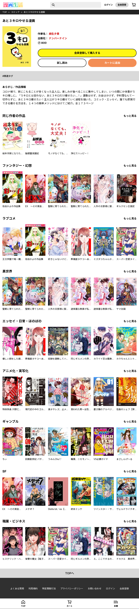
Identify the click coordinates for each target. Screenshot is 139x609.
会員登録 (122, 4)
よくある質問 (17, 588)
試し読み (62, 62)
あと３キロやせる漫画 (34, 12)
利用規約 (33, 588)
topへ (69, 573)
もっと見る (130, 115)
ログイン (108, 4)
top (4, 12)
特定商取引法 (49, 588)
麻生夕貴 (54, 33)
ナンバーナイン (58, 38)
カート (69, 606)
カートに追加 (112, 62)
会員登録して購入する (87, 52)
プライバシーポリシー (71, 588)
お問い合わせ (94, 588)
